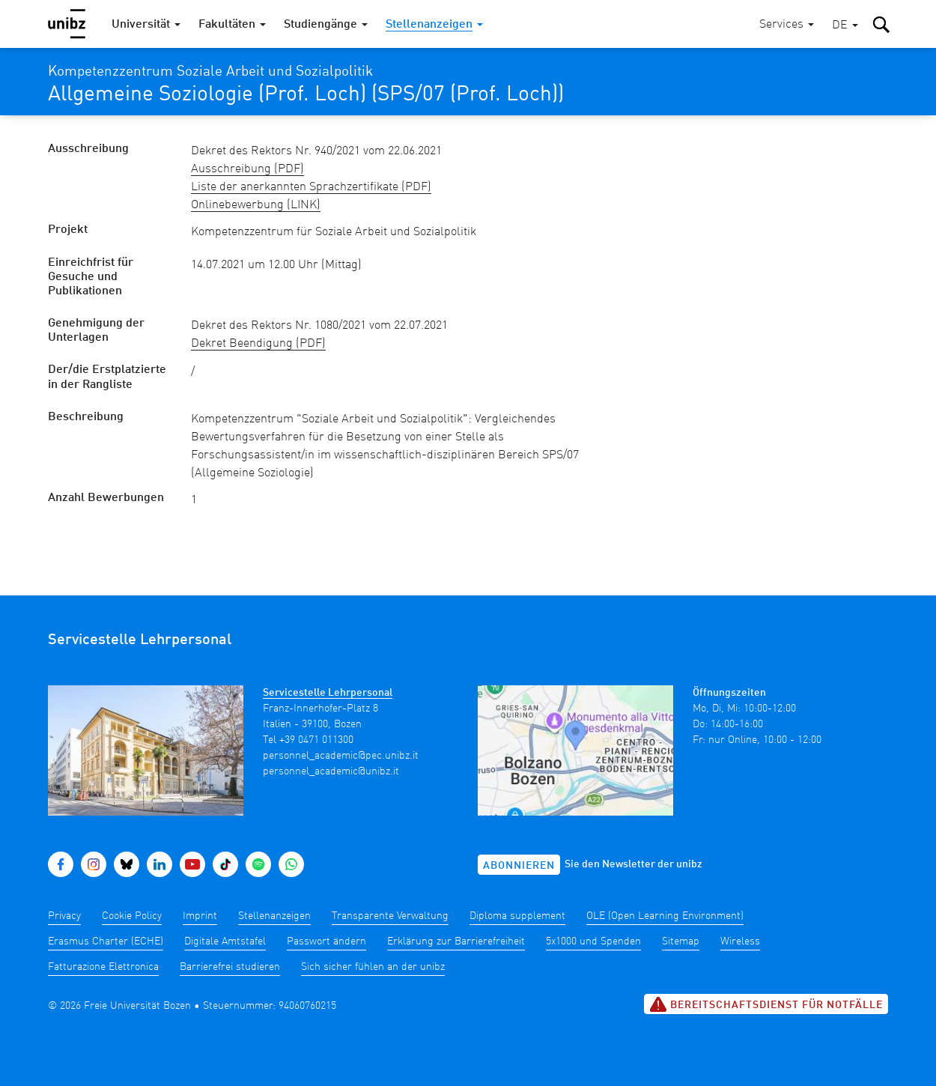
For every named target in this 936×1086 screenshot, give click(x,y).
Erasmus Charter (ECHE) (105, 941)
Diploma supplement (517, 916)
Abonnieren (519, 866)
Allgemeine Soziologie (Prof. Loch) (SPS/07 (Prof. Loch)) (306, 95)
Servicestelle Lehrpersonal (327, 693)
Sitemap (680, 941)
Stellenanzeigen (274, 916)
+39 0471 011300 (316, 740)
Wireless (740, 941)
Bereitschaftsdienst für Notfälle (766, 1004)
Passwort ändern (326, 941)
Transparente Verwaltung (390, 916)
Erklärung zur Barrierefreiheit (456, 941)
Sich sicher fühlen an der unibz (373, 967)
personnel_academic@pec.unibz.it (341, 755)
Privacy (64, 916)
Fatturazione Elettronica (103, 967)
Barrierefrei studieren (230, 967)
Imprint (200, 916)
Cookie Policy (132, 916)
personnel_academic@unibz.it (331, 771)
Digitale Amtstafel (225, 941)
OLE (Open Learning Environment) (665, 916)
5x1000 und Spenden (593, 941)
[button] (845, 26)
